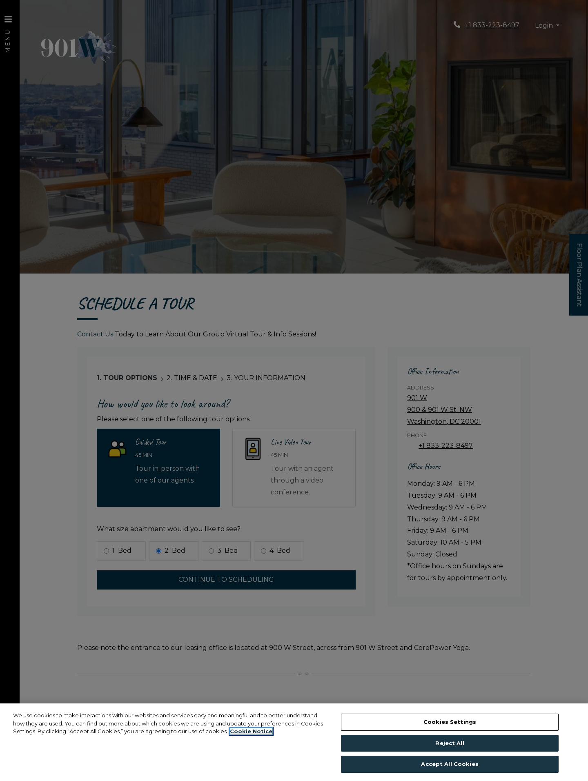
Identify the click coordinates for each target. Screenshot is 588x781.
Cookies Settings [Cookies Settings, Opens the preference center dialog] (449, 722)
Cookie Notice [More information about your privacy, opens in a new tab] (251, 731)
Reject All (449, 743)
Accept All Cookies (449, 764)
